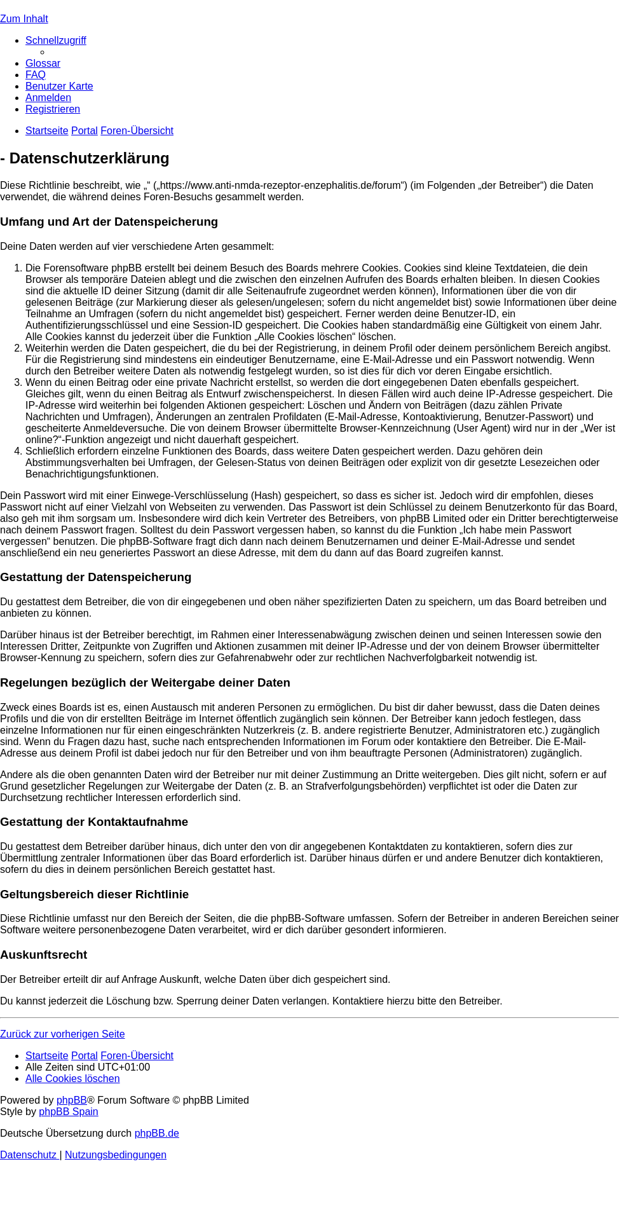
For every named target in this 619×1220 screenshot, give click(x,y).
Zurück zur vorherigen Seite (62, 1034)
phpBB (72, 1100)
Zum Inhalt (24, 18)
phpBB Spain (68, 1111)
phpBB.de (157, 1133)
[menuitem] (42, 63)
